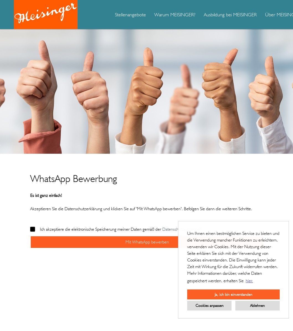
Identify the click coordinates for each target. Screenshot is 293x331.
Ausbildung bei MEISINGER (230, 14)
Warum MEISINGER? (175, 14)
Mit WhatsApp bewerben (147, 242)
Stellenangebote (130, 14)
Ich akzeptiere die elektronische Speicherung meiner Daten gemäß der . (116, 229)
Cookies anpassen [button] (209, 305)
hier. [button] (249, 280)
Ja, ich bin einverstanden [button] (233, 294)
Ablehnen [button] (257, 305)
